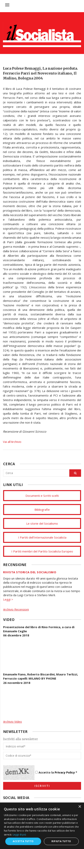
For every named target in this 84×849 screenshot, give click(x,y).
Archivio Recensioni (16, 609)
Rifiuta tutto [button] (61, 841)
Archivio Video (12, 721)
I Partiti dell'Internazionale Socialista (42, 537)
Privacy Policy (65, 772)
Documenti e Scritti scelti (42, 496)
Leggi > (8, 599)
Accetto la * (56, 772)
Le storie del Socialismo (42, 523)
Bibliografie (42, 509)
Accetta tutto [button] (23, 841)
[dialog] (42, 826)
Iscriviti (42, 786)
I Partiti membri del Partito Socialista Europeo (42, 551)
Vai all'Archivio (12, 442)
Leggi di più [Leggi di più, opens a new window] (19, 834)
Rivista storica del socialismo (29, 572)
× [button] (79, 806)
